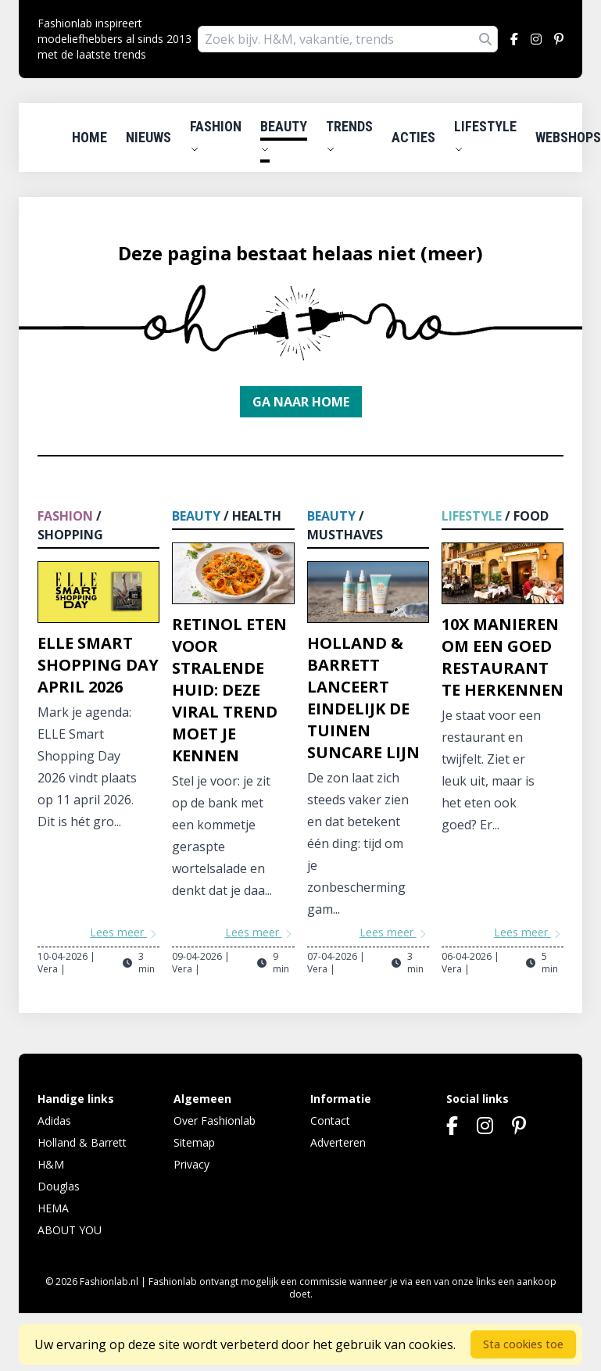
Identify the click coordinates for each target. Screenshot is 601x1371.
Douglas (59, 1186)
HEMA (53, 1208)
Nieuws (148, 137)
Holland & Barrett (82, 1142)
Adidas (54, 1120)
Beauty (283, 136)
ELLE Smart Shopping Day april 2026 (98, 664)
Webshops (568, 137)
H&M (51, 1164)
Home (89, 137)
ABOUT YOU (70, 1229)
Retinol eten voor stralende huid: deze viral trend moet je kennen (229, 690)
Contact (330, 1120)
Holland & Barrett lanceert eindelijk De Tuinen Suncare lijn (363, 697)
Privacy (191, 1164)
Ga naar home (300, 401)
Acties (413, 137)
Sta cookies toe (523, 1344)
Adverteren (338, 1142)
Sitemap (194, 1142)
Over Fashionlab (215, 1120)
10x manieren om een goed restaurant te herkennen (502, 657)
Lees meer (124, 932)
